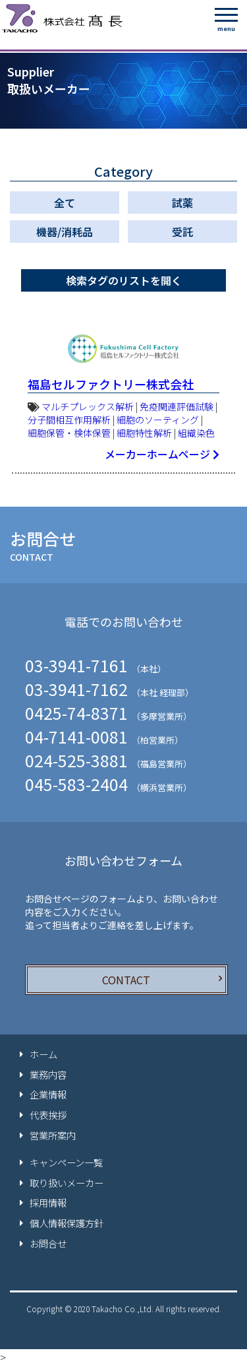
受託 (182, 231)
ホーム (43, 1054)
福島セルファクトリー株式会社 (111, 384)
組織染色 (196, 432)
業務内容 (48, 1074)
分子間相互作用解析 (69, 419)
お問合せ (48, 1243)
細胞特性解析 (144, 432)
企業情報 (48, 1094)
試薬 (182, 202)
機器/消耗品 (64, 231)
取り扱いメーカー (66, 1183)
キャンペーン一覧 (66, 1162)
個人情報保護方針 (66, 1223)
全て (64, 202)
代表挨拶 (48, 1115)
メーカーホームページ (162, 454)
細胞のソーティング (158, 419)
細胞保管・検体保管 (69, 432)
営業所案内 (53, 1135)
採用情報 (48, 1202)
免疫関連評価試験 (176, 406)
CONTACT (126, 980)
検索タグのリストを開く (124, 280)
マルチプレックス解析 (87, 406)
